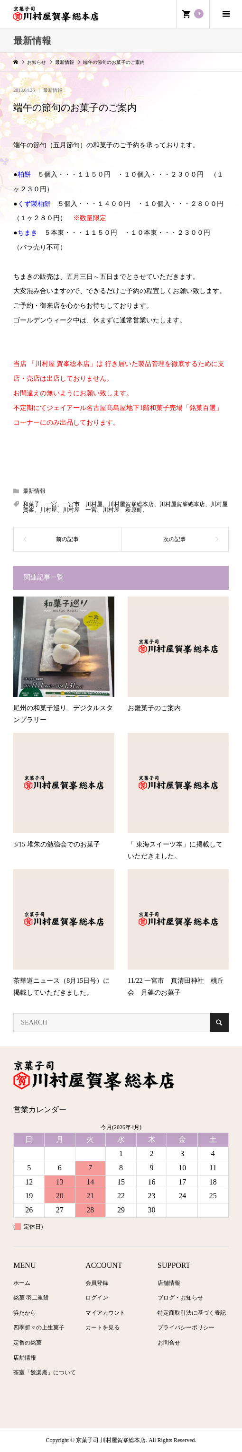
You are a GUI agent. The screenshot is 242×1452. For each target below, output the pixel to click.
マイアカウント (105, 1312)
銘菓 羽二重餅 (31, 1297)
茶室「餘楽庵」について (44, 1372)
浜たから (24, 1312)
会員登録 (96, 1283)
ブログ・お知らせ (180, 1297)
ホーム (21, 1283)
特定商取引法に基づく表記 (192, 1312)
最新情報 (52, 90)
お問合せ (169, 1342)
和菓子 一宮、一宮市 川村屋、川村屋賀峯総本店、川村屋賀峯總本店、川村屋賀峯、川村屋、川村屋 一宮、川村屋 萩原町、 (125, 507)
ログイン (96, 1297)
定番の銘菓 (27, 1342)
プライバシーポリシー (186, 1327)
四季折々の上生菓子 (39, 1327)
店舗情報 (24, 1357)
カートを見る (102, 1327)
